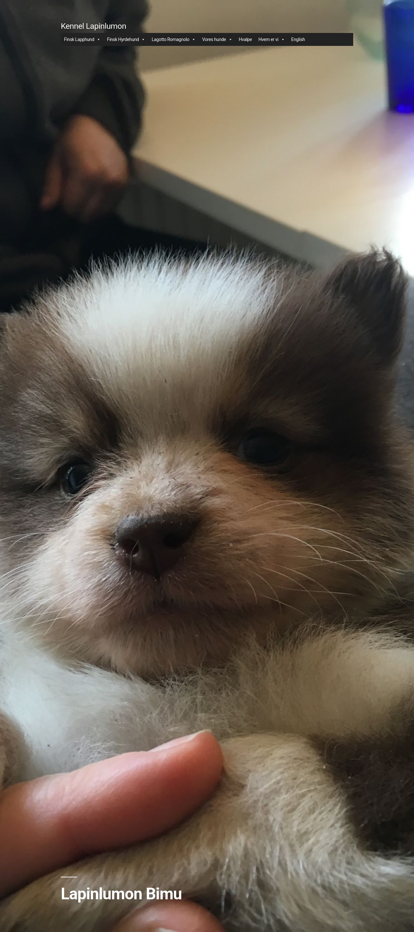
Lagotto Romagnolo (174, 39)
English (298, 39)
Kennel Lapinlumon (93, 26)
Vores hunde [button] (217, 39)
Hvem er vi (271, 39)
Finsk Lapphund (82, 39)
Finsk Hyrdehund (126, 39)
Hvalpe (245, 39)
